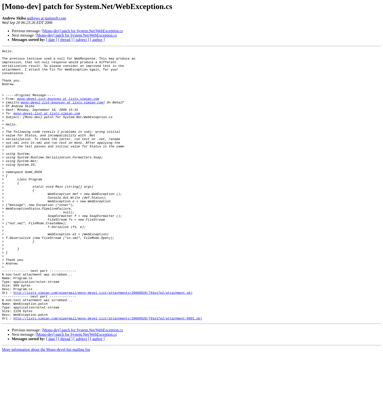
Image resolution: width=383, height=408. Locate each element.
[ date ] (51, 40)
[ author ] (97, 40)
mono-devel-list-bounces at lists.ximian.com (58, 109)
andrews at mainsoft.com (46, 18)
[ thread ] (65, 40)
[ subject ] (81, 40)
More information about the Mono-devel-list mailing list (46, 404)
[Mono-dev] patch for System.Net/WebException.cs (82, 31)
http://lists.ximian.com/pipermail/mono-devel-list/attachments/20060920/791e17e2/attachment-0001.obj (107, 372)
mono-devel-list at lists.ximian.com (46, 126)
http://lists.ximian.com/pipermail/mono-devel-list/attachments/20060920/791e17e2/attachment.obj (102, 341)
